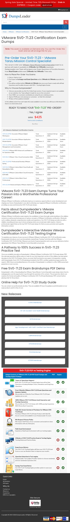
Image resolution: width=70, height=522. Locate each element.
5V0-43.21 (5, 150)
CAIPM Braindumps (35, 336)
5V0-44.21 (5, 157)
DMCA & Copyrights (9, 495)
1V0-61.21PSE (6, 134)
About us (6, 491)
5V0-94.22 (5, 172)
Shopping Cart (63, 10)
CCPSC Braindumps (35, 303)
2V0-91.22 (5, 178)
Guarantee (6, 493)
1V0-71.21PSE (6, 139)
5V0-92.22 (5, 167)
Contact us (6, 489)
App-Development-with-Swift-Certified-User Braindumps (35, 327)
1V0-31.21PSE (6, 145)
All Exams (6, 483)
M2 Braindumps (35, 319)
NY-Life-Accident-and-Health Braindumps (35, 311)
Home (5, 32)
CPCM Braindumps (35, 344)
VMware (11, 32)
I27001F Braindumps (35, 360)
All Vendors (6, 481)
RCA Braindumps (35, 352)
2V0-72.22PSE (6, 161)
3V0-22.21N (6, 184)
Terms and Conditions (35, 120)
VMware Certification (22, 32)
